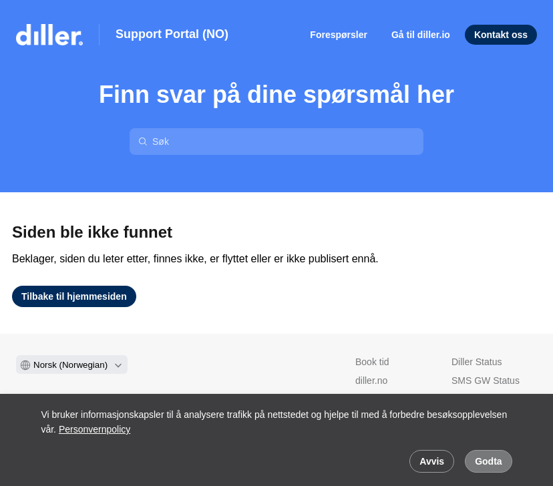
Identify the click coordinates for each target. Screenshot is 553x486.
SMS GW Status (485, 380)
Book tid (372, 361)
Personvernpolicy (94, 429)
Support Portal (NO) (172, 34)
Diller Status (476, 361)
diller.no (371, 380)
